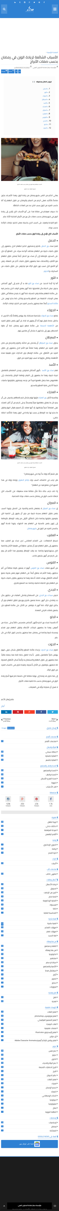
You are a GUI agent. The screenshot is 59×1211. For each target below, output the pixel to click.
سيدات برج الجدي (46, 595)
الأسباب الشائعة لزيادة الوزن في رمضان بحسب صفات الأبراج (29, 59)
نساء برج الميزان (49, 508)
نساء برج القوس (37, 568)
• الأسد (45, 103)
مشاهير (53, 958)
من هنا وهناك (50, 950)
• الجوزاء (45, 95)
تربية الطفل (52, 822)
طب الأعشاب (51, 787)
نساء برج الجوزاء (47, 315)
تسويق (53, 888)
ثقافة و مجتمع (50, 946)
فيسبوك (53, 905)
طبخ (54, 997)
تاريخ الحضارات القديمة (47, 1067)
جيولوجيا (53, 1100)
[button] (29, 1144)
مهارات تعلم (51, 931)
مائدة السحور (52, 303)
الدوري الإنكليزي (49, 845)
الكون (54, 1059)
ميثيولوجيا (52, 1104)
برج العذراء (42, 397)
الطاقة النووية (50, 1112)
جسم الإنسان (51, 1087)
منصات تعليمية (50, 1028)
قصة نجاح (52, 896)
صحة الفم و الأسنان (48, 778)
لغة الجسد (52, 935)
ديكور (54, 983)
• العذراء (45, 106)
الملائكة (53, 1131)
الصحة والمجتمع (50, 770)
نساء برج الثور (33, 283)
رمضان (53, 1126)
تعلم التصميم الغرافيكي (47, 1020)
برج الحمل (45, 246)
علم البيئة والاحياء (49, 1063)
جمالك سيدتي (50, 752)
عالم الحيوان (51, 1075)
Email (4, 71)
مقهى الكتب (51, 874)
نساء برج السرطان (46, 343)
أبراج (2, 706)
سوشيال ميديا (50, 970)
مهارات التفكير (50, 927)
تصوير (54, 979)
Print (11, 71)
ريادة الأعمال (51, 884)
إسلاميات (52, 1122)
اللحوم (46, 271)
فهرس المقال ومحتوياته (42, 81)
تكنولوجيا (52, 954)
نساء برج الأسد (48, 370)
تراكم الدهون (23, 480)
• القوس (45, 117)
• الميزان (45, 110)
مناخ (54, 1108)
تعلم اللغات (51, 1012)
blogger (4, 728)
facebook (11, 728)
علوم (54, 1055)
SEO (54, 909)
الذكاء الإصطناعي (49, 1096)
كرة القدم (52, 853)
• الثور (46, 92)
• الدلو (46, 124)
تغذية (54, 1001)
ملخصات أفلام (50, 741)
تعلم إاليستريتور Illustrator (45, 1032)
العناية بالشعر (51, 760)
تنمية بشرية (51, 923)
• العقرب (45, 113)
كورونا (53, 783)
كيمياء (53, 1091)
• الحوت (45, 127)
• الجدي (45, 120)
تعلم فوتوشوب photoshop (45, 1016)
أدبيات (54, 863)
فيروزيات (53, 987)
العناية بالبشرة (50, 756)
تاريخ (54, 1071)
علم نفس (52, 1051)
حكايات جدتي (51, 826)
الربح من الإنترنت (50, 892)
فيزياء (54, 1083)
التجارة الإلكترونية (49, 900)
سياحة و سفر (51, 962)
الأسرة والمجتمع (49, 966)
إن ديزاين (53, 1036)
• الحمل (45, 88)
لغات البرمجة (51, 1024)
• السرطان (45, 99)
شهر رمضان (31, 528)
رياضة (54, 849)
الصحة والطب (51, 774)
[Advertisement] (29, 35)
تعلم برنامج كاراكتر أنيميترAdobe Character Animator (35, 1040)
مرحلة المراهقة (50, 830)
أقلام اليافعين (50, 834)
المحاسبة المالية (50, 913)
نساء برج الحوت (47, 650)
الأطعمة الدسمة (47, 325)
